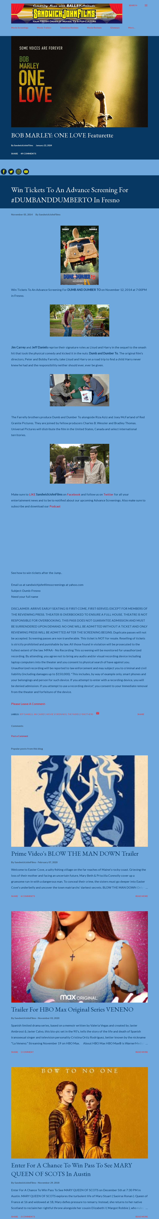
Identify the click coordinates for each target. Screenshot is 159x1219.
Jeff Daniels (26, 714)
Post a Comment (19, 736)
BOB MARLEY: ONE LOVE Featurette (62, 135)
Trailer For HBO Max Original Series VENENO (72, 1009)
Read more (142, 896)
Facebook (73, 494)
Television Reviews (69, 27)
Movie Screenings (19, 27)
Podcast (54, 506)
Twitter (108, 494)
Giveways (115, 27)
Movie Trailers (44, 27)
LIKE (32, 494)
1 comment (27, 1052)
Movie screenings (56, 714)
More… (131, 27)
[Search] (133, 5)
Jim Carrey (39, 714)
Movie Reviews (94, 27)
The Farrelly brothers (80, 714)
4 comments (28, 896)
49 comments (28, 153)
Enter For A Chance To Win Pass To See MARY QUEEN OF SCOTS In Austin (71, 1169)
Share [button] (14, 153)
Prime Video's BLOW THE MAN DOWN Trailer (74, 853)
